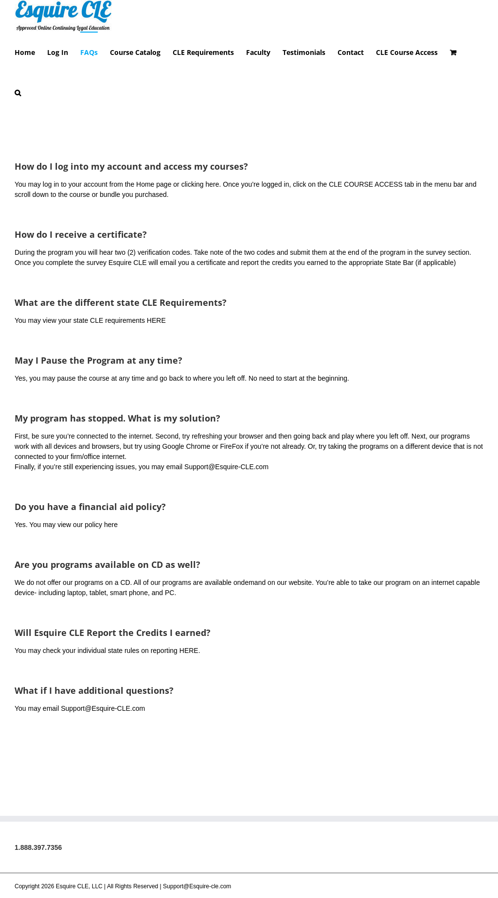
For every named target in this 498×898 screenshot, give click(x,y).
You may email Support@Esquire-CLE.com (80, 738)
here (212, 214)
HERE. (189, 681)
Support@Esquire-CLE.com (226, 497)
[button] (18, 92)
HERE (156, 350)
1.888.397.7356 (38, 877)
